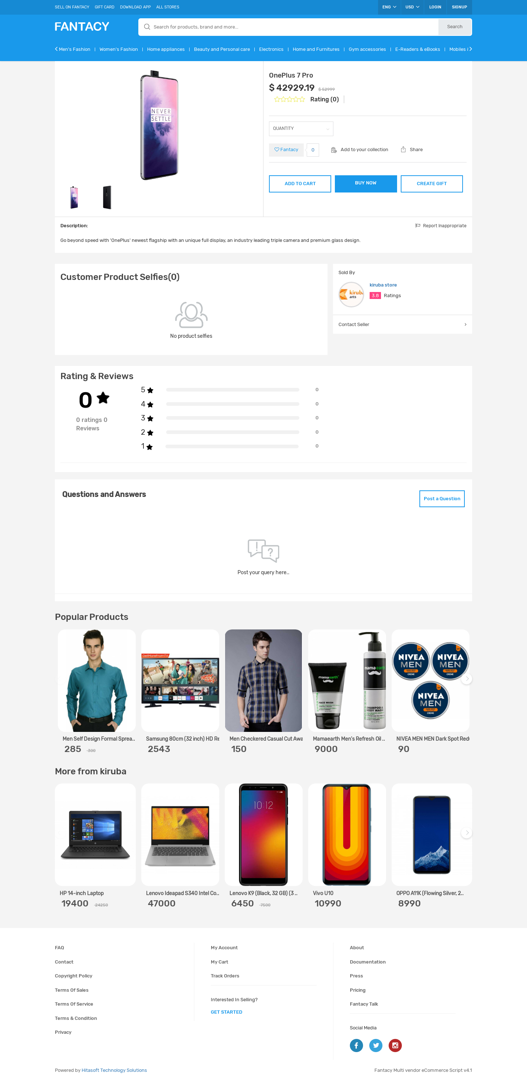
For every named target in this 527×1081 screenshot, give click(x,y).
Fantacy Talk (364, 1004)
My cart (219, 962)
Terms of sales (72, 990)
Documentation (368, 962)
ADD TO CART (300, 183)
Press (356, 976)
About (357, 947)
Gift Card (105, 7)
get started (226, 1012)
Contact (64, 962)
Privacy (63, 1032)
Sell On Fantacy (72, 7)
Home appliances (166, 49)
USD (412, 7)
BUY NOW (366, 183)
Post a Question (442, 498)
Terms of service (74, 1004)
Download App (135, 7)
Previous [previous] (61, 682)
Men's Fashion (74, 49)
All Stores (167, 7)
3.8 (375, 295)
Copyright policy (73, 976)
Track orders (225, 976)
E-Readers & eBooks (417, 49)
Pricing (358, 990)
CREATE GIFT (432, 183)
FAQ (59, 947)
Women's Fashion (119, 49)
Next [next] (467, 682)
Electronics (271, 49)
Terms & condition (76, 1018)
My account (224, 947)
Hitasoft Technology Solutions (114, 1070)
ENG (389, 7)
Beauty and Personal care (222, 49)
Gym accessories (367, 49)
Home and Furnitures (316, 49)
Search (455, 26)
